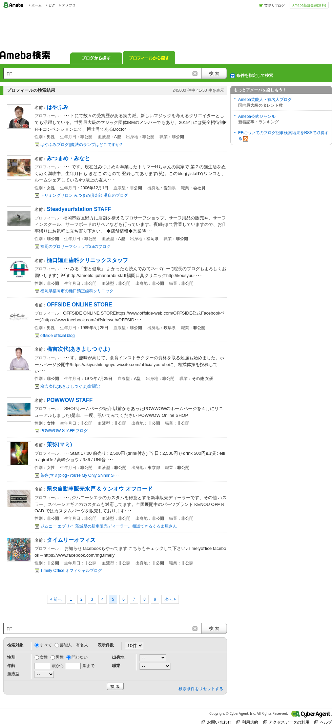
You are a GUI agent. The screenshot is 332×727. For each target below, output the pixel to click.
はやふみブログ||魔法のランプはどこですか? (81, 144)
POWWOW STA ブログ (64, 430)
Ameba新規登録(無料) (309, 5)
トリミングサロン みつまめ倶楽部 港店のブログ (84, 195)
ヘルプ (323, 722)
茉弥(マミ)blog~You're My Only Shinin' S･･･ (80, 475)
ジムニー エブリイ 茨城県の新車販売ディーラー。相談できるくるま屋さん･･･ (111, 526)
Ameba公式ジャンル (256, 116)
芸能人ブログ (274, 5)
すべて (46, 645)
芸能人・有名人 (74, 645)
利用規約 (247, 722)
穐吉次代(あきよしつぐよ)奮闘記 (70, 386)
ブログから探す (96, 57)
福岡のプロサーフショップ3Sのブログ (75, 246)
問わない (79, 657)
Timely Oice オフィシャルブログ (71, 570)
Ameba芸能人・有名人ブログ (265, 99)
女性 (44, 657)
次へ (168, 599)
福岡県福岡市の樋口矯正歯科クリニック (76, 290)
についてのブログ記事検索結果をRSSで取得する (283, 136)
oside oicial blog (57, 335)
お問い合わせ (216, 722)
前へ (58, 599)
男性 (60, 657)
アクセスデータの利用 (286, 722)
